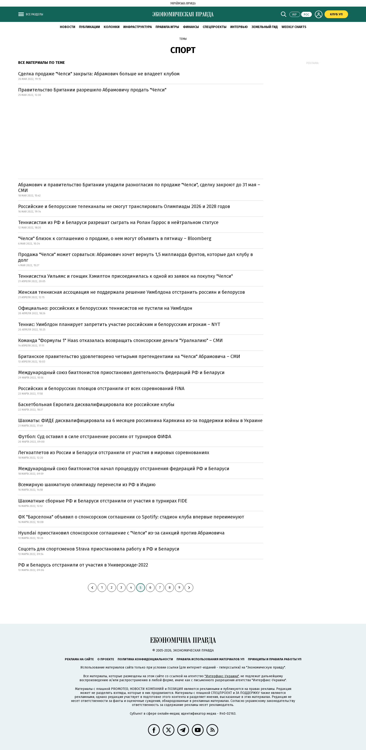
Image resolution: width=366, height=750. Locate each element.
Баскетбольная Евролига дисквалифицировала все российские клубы (96, 404)
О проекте (105, 659)
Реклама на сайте (79, 659)
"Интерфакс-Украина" (222, 676)
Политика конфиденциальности (145, 659)
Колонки (111, 27)
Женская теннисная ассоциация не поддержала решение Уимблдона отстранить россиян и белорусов (131, 292)
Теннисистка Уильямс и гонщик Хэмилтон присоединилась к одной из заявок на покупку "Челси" (125, 276)
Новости (67, 27)
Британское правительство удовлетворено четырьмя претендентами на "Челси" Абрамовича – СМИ (129, 356)
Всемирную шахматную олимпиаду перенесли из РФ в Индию (87, 484)
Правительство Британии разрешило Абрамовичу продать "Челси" (92, 90)
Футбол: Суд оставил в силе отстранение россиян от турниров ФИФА (94, 436)
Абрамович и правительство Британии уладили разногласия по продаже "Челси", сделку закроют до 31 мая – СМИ (139, 187)
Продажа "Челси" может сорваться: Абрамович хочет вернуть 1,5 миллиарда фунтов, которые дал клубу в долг (135, 257)
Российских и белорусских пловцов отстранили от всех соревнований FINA (101, 388)
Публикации (89, 27)
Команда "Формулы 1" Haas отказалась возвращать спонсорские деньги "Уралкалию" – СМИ (120, 340)
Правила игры (167, 27)
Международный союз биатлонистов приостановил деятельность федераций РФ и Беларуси (121, 372)
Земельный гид (264, 27)
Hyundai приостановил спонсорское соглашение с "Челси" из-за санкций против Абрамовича (121, 533)
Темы (183, 39)
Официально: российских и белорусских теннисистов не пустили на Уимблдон (105, 308)
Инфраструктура (137, 27)
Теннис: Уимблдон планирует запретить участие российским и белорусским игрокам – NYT (119, 324)
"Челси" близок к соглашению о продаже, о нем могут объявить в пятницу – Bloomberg (114, 238)
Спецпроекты (214, 27)
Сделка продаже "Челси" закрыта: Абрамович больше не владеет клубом (99, 74)
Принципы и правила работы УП (274, 659)
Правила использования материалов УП (210, 659)
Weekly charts (294, 27)
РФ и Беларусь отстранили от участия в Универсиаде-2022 (83, 565)
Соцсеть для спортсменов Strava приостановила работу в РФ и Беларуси (98, 549)
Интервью (239, 27)
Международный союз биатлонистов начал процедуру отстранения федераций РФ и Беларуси (123, 468)
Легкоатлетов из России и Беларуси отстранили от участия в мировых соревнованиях (113, 452)
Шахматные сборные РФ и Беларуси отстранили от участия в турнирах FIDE (102, 501)
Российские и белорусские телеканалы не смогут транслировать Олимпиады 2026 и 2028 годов (124, 206)
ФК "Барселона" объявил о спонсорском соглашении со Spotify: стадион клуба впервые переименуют (131, 517)
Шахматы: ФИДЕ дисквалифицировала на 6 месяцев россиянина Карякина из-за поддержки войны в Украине (140, 420)
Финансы (191, 27)
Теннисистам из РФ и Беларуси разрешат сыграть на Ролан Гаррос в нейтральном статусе (118, 222)
